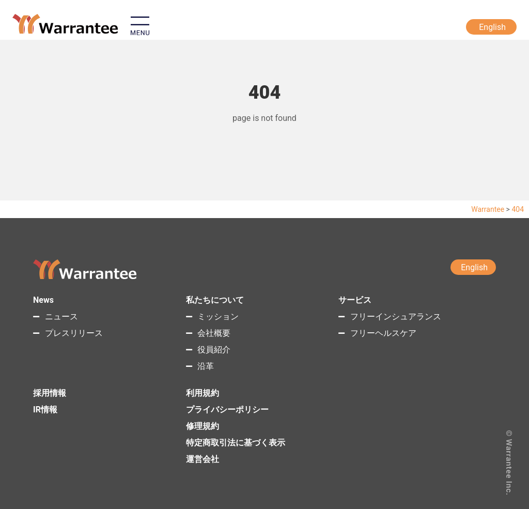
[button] (193, 28)
